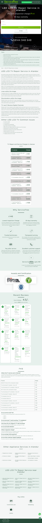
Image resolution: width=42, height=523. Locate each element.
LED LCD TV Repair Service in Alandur (11, 68)
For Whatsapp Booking (26, 2)
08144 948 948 (22, 40)
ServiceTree (4, 520)
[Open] (2, 2)
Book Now (21, 27)
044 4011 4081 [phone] (36, 2)
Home (2, 68)
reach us (30, 225)
